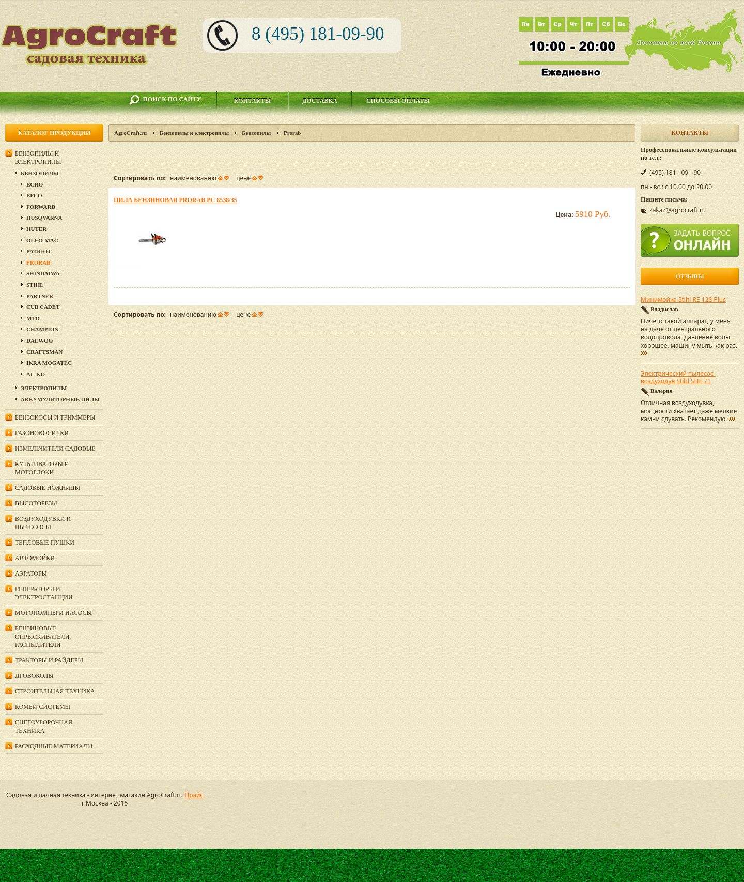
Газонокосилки (42, 433)
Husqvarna (44, 217)
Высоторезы (36, 503)
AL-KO (35, 374)
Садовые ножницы (47, 487)
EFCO (34, 195)
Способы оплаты (398, 100)
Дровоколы (34, 675)
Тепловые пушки (44, 542)
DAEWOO (39, 340)
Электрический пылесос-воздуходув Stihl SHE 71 (678, 377)
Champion (42, 329)
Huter (36, 229)
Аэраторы (31, 573)
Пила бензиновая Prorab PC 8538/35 (175, 200)
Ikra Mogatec (49, 363)
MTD (33, 318)
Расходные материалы (53, 746)
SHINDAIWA (43, 273)
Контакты (252, 100)
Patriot (39, 251)
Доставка (319, 100)
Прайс (193, 795)
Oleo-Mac (42, 240)
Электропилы (44, 388)
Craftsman (44, 352)
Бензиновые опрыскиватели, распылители (43, 636)
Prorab (38, 262)
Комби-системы (42, 706)
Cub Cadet (42, 307)
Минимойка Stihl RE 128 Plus (683, 300)
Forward (40, 207)
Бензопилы (256, 133)
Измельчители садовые (55, 448)
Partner (39, 296)
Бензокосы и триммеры (55, 417)
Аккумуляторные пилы (60, 399)
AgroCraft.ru (130, 133)
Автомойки (35, 558)
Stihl (35, 285)
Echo (34, 184)
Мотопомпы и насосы (53, 612)
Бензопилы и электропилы (194, 133)
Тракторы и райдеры (49, 660)
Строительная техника (55, 691)
